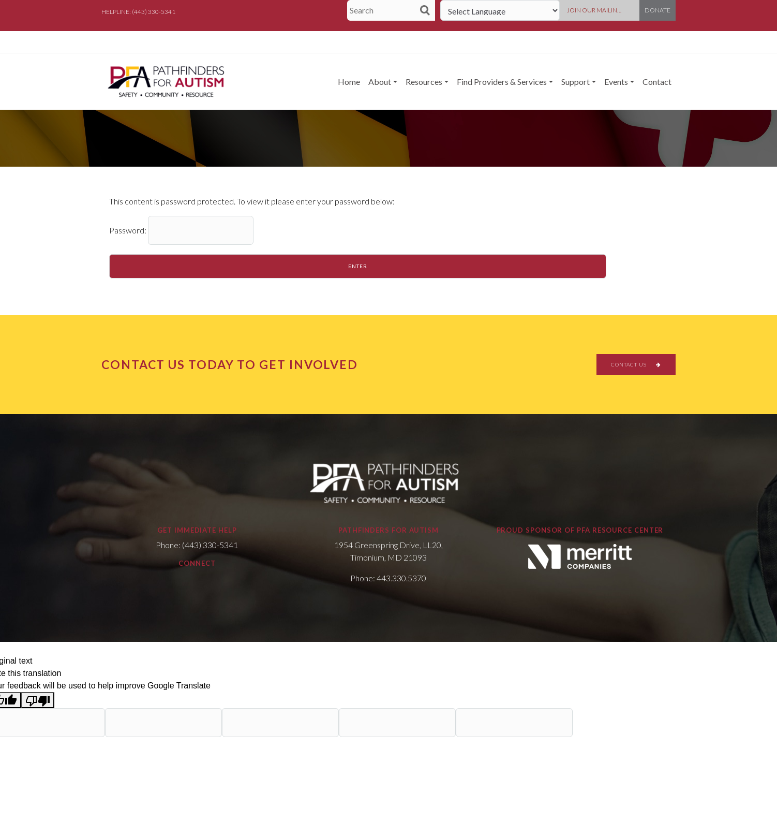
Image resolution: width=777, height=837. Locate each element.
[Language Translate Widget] (500, 10)
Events (616, 81)
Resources (424, 81)
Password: (181, 230)
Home (349, 81)
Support (575, 81)
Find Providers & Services (502, 81)
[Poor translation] (37, 700)
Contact (656, 81)
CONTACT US (636, 364)
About (379, 81)
